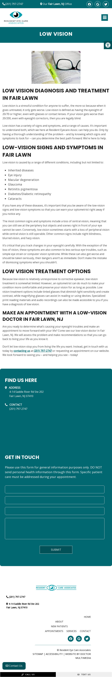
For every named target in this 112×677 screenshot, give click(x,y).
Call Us (28, 674)
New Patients (59, 626)
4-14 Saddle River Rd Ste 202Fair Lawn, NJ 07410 (26, 394)
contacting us (22, 351)
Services (71, 631)
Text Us (84, 674)
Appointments (54, 631)
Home (87, 616)
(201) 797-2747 (14, 4)
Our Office (57, 4)
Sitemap (38, 654)
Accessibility (54, 654)
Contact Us (14, 665)
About (59, 621)
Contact (85, 631)
